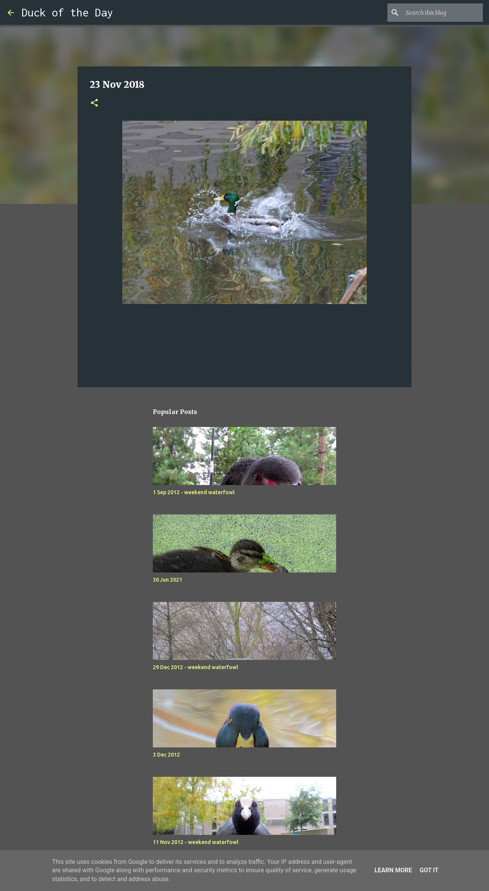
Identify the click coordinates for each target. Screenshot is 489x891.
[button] (94, 103)
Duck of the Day (67, 12)
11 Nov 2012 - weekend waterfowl (195, 842)
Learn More (393, 870)
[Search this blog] (443, 12)
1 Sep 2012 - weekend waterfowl (194, 492)
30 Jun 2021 (167, 580)
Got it (428, 870)
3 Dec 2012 (166, 755)
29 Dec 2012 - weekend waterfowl (195, 667)
